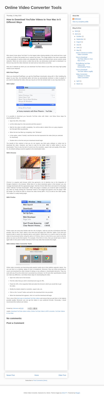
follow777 (64, 393)
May (77, 50)
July (77, 45)
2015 (76, 34)
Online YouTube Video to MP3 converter (43, 311)
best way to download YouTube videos (28, 298)
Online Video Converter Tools (33, 7)
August (78, 42)
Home (37, 375)
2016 (76, 31)
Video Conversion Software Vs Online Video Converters (83, 75)
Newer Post (10, 375)
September (80, 39)
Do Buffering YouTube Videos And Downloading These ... (84, 65)
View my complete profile (80, 22)
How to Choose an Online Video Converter (84, 53)
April (78, 81)
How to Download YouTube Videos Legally (84, 70)
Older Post (62, 375)
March (78, 84)
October (79, 36)
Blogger (77, 393)
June (78, 47)
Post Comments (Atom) (40, 380)
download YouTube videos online (20, 311)
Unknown (78, 19)
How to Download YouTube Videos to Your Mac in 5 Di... (84, 58)
